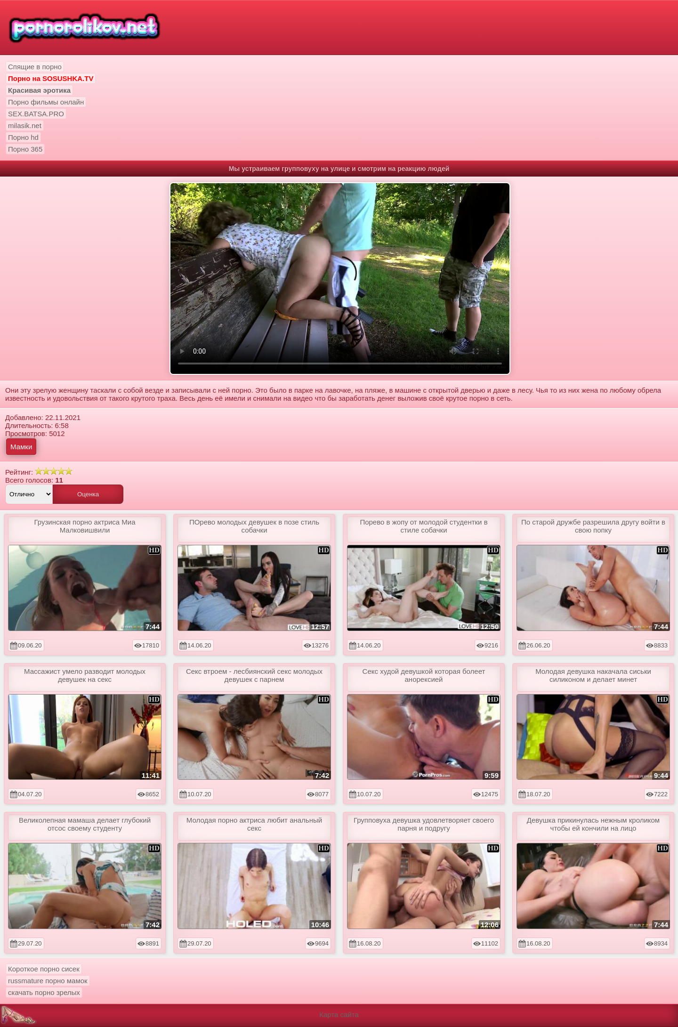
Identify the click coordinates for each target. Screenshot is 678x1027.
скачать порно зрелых (44, 992)
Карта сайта (339, 1015)
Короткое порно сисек (44, 969)
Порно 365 (25, 149)
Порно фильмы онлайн (46, 102)
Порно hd (23, 137)
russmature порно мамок (48, 981)
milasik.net (24, 125)
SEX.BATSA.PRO (36, 114)
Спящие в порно (35, 67)
